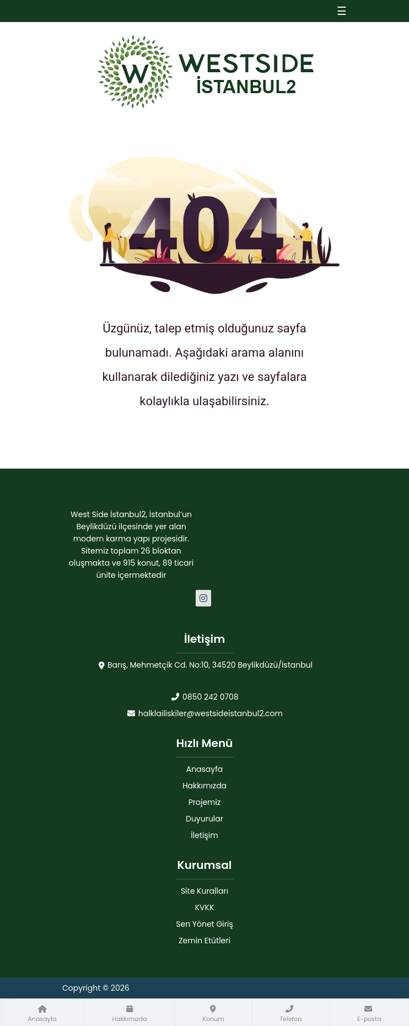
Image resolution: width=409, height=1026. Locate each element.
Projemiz (205, 802)
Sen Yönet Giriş (204, 924)
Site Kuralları (204, 890)
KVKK (204, 907)
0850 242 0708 (204, 696)
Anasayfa (204, 769)
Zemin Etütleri (204, 940)
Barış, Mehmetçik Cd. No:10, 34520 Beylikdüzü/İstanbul (204, 665)
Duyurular (204, 818)
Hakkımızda (204, 785)
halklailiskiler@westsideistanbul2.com (204, 713)
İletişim (204, 835)
